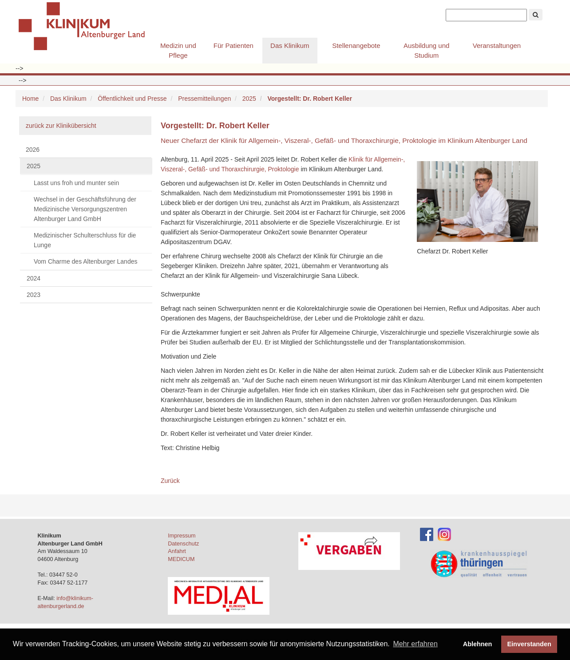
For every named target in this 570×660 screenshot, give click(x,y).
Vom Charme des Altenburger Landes (85, 261)
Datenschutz (183, 544)
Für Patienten (233, 45)
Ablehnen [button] (477, 644)
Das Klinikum (289, 45)
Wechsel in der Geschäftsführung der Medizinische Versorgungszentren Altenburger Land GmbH (85, 209)
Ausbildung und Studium (426, 50)
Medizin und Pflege (178, 50)
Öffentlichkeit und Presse (132, 98)
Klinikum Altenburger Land (85, 26)
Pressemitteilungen (204, 98)
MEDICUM (181, 559)
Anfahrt (177, 551)
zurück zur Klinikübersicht (61, 125)
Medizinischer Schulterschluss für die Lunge (85, 240)
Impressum (181, 536)
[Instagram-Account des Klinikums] (444, 534)
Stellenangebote (356, 45)
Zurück (170, 480)
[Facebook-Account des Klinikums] (426, 534)
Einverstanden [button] (529, 644)
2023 (33, 294)
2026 (33, 149)
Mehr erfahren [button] (415, 644)
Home (30, 98)
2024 (33, 278)
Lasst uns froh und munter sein (76, 182)
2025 (249, 98)
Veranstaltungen (497, 45)
